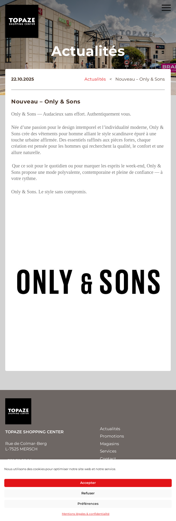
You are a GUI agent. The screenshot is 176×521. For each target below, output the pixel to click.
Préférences (88, 504)
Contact (108, 458)
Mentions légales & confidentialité (85, 514)
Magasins (109, 443)
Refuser (88, 493)
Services (108, 451)
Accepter (88, 483)
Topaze (22, 21)
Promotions (112, 436)
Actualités (95, 79)
